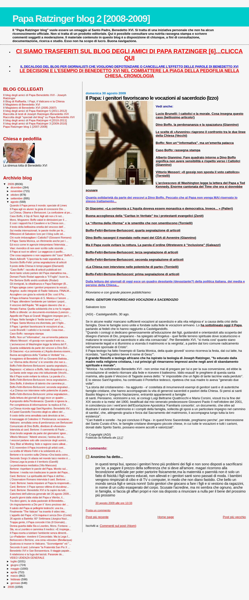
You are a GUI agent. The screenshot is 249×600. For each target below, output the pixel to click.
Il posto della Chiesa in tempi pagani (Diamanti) (37, 266)
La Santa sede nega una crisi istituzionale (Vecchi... (39, 372)
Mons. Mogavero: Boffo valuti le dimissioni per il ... (38, 219)
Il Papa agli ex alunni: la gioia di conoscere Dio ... (38, 209)
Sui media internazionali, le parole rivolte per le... (37, 230)
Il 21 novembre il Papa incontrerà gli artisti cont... (37, 447)
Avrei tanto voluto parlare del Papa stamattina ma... (39, 273)
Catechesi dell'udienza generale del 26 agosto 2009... (40, 493)
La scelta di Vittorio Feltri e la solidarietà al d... (36, 451)
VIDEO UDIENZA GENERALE (27, 557)
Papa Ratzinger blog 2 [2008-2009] (81, 18)
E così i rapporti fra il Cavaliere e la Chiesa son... (37, 223)
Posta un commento (98, 510)
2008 (11, 586)
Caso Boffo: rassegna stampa (27, 333)
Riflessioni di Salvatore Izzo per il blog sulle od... (37, 233)
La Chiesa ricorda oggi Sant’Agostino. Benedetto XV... (40, 408)
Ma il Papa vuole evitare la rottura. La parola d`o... (38, 376)
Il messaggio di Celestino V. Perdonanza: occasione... (40, 419)
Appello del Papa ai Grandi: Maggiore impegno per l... (40, 315)
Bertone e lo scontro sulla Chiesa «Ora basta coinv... (40, 454)
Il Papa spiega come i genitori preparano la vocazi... (39, 287)
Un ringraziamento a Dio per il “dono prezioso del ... (39, 504)
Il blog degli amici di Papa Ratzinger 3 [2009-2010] (35, 123)
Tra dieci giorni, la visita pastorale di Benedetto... (37, 500)
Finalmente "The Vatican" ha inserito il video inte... (38, 511)
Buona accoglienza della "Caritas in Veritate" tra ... (38, 354)
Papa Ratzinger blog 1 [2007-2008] (25, 126)
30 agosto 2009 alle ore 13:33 (113, 503)
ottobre (15, 194)
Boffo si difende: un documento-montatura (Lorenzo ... (40, 312)
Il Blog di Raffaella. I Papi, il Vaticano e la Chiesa (33, 101)
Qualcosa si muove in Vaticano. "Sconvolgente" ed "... (40, 543)
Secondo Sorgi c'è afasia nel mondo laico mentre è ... (40, 458)
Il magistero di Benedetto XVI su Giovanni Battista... (39, 358)
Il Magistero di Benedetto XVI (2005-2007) (29, 107)
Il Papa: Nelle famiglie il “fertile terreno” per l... (36, 319)
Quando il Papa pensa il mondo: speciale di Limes (38, 205)
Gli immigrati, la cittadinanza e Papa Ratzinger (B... (39, 283)
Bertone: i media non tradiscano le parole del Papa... (40, 472)
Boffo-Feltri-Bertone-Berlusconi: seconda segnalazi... (40, 387)
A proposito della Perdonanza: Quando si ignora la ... (40, 401)
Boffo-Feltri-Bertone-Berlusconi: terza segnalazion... (39, 379)
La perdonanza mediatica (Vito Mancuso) (33, 465)
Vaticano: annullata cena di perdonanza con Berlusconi (41, 422)
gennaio (16, 583)
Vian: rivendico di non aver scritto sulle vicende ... (38, 248)
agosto (15, 201)
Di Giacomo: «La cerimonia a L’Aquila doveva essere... (41, 351)
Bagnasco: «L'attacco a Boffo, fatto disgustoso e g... (39, 369)
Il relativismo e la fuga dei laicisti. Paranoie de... (37, 554)
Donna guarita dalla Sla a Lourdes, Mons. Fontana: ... (40, 525)
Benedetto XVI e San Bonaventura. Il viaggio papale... (40, 550)
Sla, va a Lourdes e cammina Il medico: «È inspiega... (40, 529)
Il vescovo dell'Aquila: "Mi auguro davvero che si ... (38, 305)
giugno (15, 565)
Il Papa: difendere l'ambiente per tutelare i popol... (38, 301)
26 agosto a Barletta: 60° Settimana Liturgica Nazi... (39, 518)
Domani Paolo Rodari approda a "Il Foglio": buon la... (40, 276)
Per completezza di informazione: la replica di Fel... (39, 404)
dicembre (17, 187)
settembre (17, 198)
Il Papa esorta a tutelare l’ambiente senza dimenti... (39, 532)
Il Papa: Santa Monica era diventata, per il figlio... (38, 322)
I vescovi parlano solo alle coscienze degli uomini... (39, 440)
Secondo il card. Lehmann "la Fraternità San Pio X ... (40, 547)
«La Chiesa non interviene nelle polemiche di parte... (40, 390)
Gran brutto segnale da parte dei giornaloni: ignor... (39, 433)
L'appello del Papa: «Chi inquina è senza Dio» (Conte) (40, 515)
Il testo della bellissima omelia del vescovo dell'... (37, 226)
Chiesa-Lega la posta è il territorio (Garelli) (34, 461)
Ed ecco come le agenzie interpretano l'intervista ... (39, 244)
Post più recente (97, 517)
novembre (17, 191)
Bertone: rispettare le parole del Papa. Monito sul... (39, 468)
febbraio (16, 579)
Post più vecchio (234, 517)
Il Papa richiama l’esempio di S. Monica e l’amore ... (39, 298)
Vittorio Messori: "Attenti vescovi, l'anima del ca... (38, 436)
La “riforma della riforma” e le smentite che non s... (38, 362)
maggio (15, 568)
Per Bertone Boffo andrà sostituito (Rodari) (34, 280)
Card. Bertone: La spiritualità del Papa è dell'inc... (38, 476)
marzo (15, 575)
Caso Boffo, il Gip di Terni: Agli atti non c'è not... (37, 216)
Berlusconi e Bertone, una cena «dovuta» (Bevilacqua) (41, 539)
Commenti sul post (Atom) (118, 526)
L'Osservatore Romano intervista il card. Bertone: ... (39, 479)
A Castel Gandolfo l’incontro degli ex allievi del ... (37, 411)
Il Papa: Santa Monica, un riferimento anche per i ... (39, 240)
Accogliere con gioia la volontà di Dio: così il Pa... (38, 294)
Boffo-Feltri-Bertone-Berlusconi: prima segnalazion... (40, 394)
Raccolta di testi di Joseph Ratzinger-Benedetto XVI (36, 113)
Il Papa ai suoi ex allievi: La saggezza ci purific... (37, 251)
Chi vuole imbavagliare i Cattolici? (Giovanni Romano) (40, 237)
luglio (14, 561)
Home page (166, 517)
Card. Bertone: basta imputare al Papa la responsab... (40, 483)
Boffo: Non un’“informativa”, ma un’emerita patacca (39, 337)
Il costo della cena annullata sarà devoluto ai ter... (38, 415)
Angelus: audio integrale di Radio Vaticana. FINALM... (40, 290)
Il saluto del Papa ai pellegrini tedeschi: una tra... (37, 508)
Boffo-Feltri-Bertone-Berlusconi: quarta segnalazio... (39, 365)
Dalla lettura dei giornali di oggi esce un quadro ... (38, 397)
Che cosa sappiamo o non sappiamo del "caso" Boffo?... (42, 255)
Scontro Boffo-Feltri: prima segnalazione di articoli (38, 262)
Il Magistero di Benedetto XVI (21, 104)
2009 (11, 183)
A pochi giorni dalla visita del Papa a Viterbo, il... (37, 497)
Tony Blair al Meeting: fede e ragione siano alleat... (38, 443)
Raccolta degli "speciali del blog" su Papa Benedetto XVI (39, 117)
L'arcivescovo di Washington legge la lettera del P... (39, 344)
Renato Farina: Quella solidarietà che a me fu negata (40, 308)
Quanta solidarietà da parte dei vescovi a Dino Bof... (39, 347)
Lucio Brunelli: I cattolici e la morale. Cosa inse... (37, 329)
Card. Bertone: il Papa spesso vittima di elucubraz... (39, 486)
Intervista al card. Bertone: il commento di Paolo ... (38, 429)
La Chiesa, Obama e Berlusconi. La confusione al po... (41, 212)
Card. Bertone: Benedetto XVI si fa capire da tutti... (39, 490)
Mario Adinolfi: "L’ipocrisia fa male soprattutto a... (37, 258)
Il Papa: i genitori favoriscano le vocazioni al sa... (37, 326)
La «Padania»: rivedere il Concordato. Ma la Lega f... (40, 536)
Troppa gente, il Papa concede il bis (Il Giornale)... (38, 522)
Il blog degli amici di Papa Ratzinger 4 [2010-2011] (35, 120)
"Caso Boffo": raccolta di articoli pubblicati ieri (35, 269)
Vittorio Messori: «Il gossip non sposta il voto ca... (38, 340)
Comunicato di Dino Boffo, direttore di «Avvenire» (38, 426)
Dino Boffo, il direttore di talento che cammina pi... (38, 383)
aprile (14, 572)
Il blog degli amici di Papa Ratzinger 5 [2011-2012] (35, 110)
